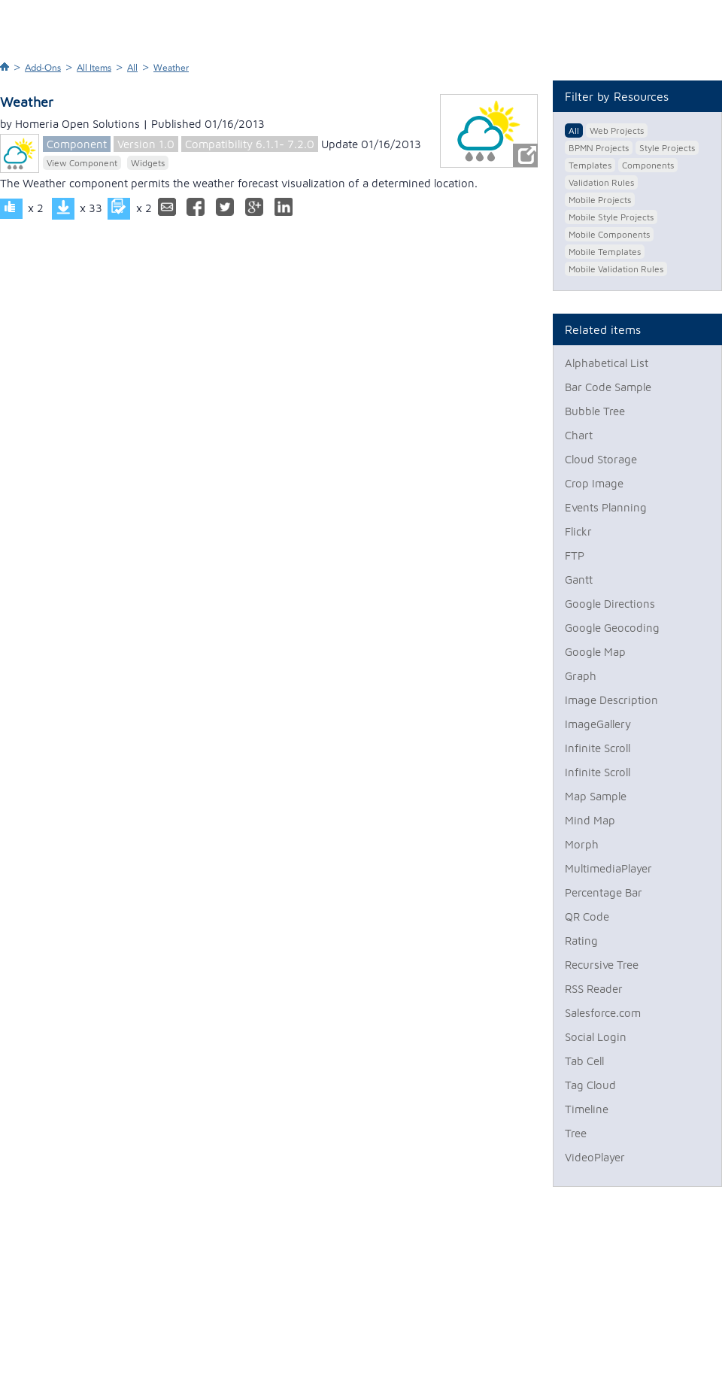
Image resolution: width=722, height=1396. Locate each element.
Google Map (595, 651)
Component (77, 144)
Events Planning (606, 507)
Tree (576, 1133)
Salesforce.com (603, 1012)
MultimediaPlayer (608, 868)
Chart (579, 435)
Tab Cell (584, 1061)
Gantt (579, 579)
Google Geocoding (612, 627)
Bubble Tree (595, 411)
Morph (582, 844)
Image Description (611, 699)
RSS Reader (594, 988)
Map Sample (595, 796)
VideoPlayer (595, 1157)
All (132, 67)
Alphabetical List (606, 363)
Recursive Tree (602, 964)
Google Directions (610, 603)
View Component (82, 162)
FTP (574, 555)
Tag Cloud (590, 1085)
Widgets (148, 162)
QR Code (587, 916)
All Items (94, 67)
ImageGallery (598, 724)
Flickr (578, 531)
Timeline (586, 1109)
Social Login (595, 1036)
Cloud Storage (601, 459)
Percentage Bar (603, 892)
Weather (171, 67)
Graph (580, 675)
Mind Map (590, 820)
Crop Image (594, 483)
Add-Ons (43, 67)
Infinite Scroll (597, 748)
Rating (581, 940)
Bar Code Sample (608, 387)
